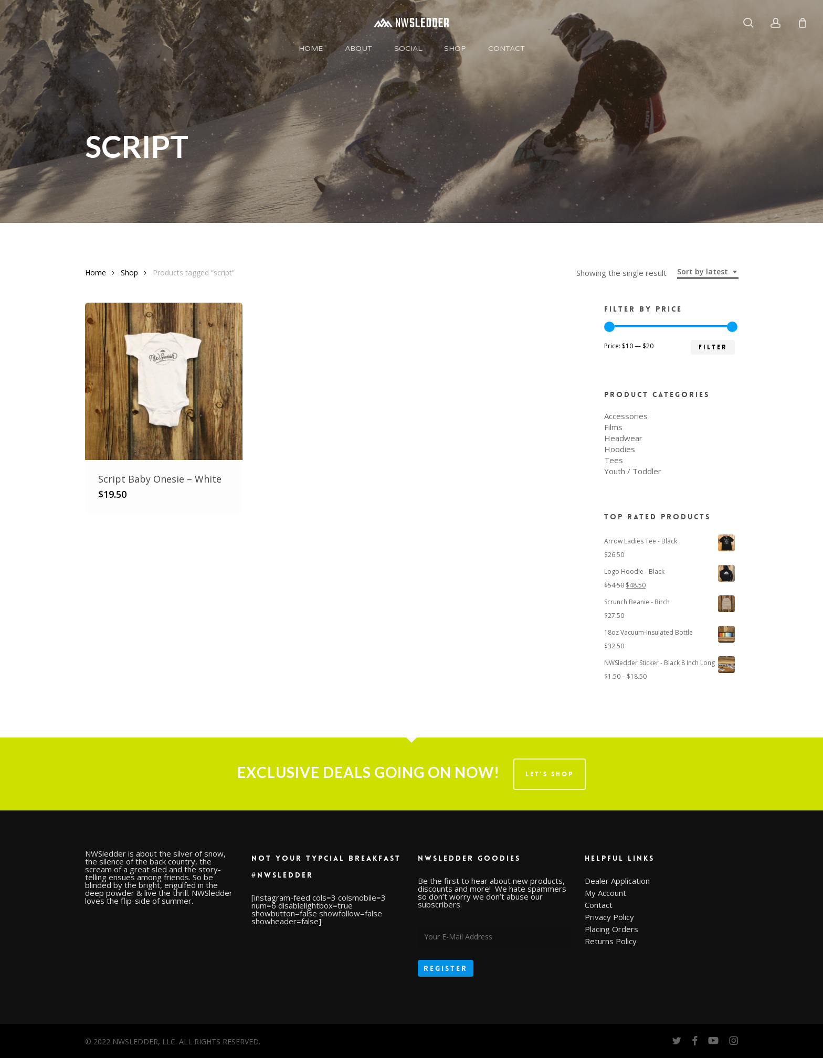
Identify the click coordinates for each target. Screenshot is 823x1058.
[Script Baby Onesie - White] (163, 381)
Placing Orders (611, 929)
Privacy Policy (609, 917)
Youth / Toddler (632, 471)
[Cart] (802, 22)
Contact (599, 905)
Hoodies (619, 449)
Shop (129, 272)
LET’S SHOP (549, 774)
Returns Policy (611, 941)
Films (613, 427)
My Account (605, 893)
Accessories (626, 416)
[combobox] (707, 272)
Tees (613, 460)
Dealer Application (617, 881)
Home (95, 272)
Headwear (623, 438)
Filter (713, 347)
